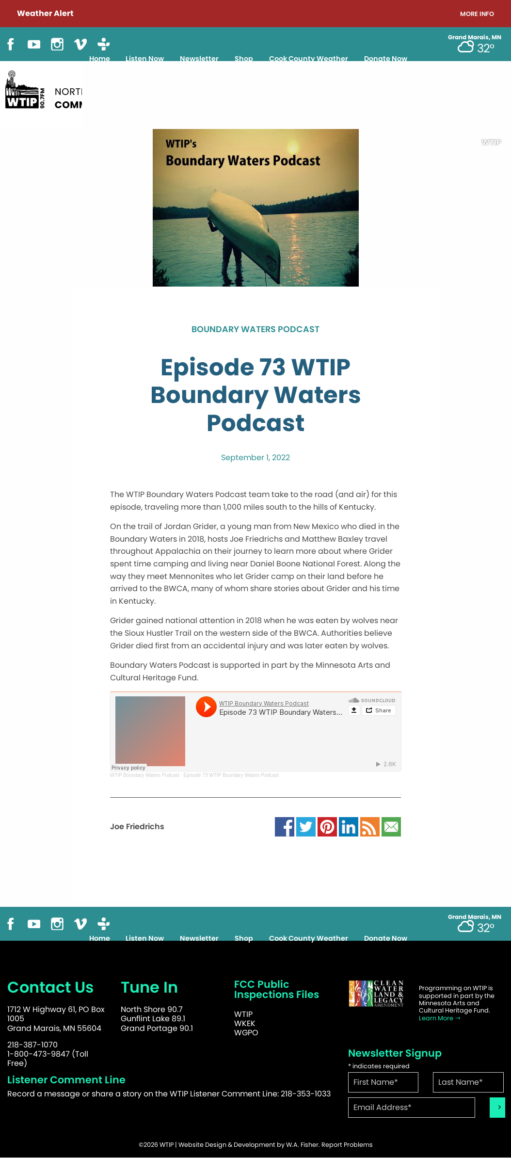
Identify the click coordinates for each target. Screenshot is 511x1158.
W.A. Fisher (302, 1145)
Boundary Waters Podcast (255, 329)
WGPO (246, 1032)
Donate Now (385, 59)
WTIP (243, 1014)
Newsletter (199, 59)
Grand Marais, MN (474, 37)
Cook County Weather (308, 59)
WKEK (245, 1023)
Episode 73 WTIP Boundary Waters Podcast (230, 775)
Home (99, 59)
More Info (477, 14)
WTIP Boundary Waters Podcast (144, 775)
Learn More (440, 1018)
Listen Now (145, 59)
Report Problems (347, 1145)
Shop (244, 59)
